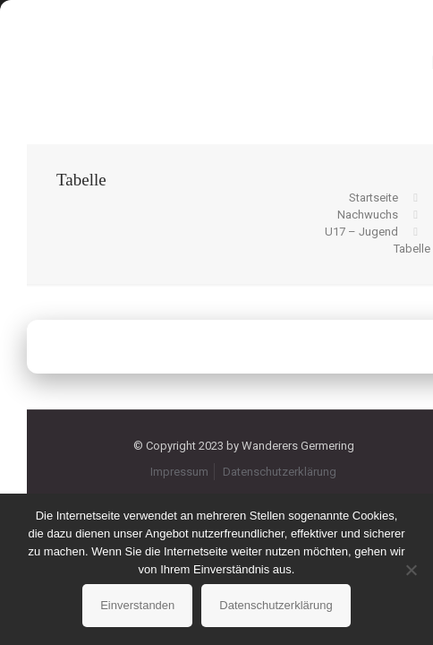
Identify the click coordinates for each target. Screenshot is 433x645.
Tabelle (412, 248)
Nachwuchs (367, 214)
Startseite (373, 197)
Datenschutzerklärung (279, 471)
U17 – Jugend (361, 231)
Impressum (179, 471)
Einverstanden (137, 605)
